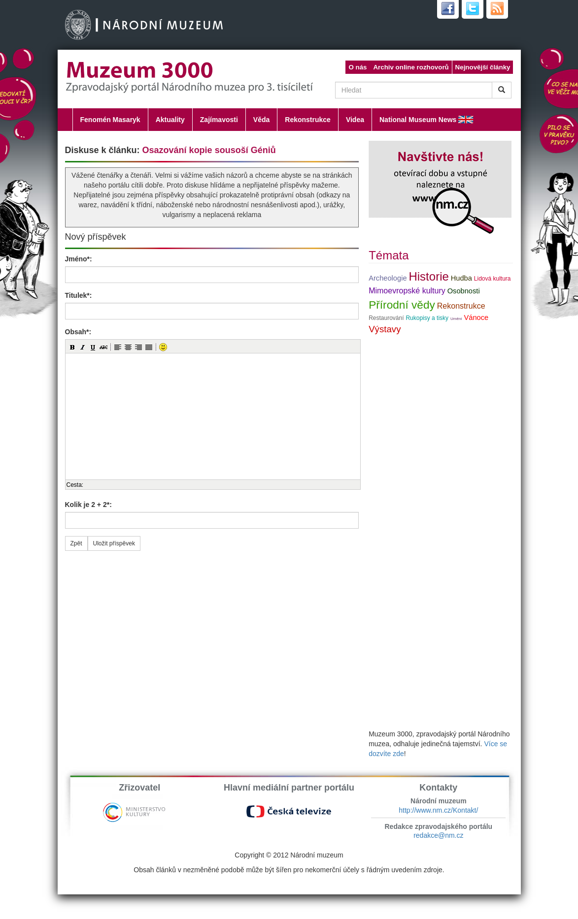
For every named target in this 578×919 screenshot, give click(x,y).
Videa (355, 120)
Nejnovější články (482, 67)
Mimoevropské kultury (407, 290)
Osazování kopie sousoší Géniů (209, 150)
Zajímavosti (219, 120)
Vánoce (476, 317)
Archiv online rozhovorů (410, 67)
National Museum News (417, 120)
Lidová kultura (492, 278)
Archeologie (388, 278)
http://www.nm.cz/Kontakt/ (438, 810)
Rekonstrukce (308, 120)
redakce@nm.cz (438, 835)
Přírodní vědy (402, 304)
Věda (261, 120)
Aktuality (170, 120)
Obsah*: (78, 332)
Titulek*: (78, 295)
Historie (428, 276)
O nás (357, 67)
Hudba (461, 278)
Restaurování (386, 318)
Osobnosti (463, 291)
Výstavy (385, 329)
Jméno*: (78, 259)
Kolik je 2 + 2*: (88, 504)
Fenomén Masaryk (110, 120)
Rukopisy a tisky (427, 318)
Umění (456, 319)
